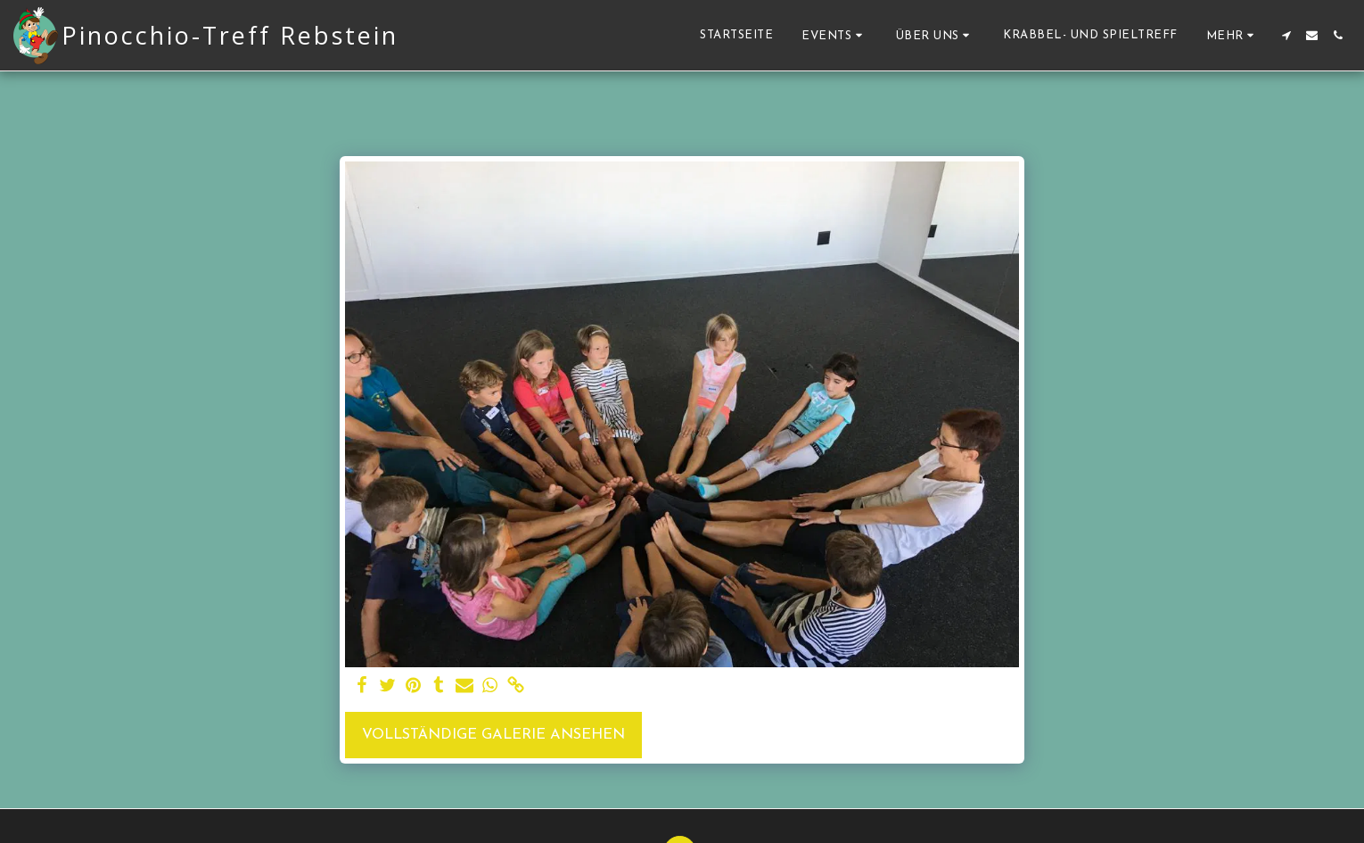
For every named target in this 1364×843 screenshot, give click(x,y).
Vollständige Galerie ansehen (493, 735)
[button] (834, 35)
